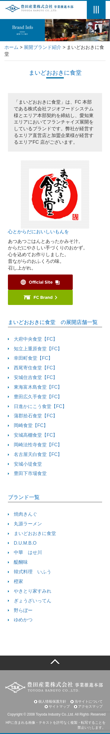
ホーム (11, 47)
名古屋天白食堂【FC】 (35, 454)
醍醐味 (18, 562)
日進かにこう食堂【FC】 (37, 406)
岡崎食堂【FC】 (28, 425)
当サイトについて (86, 701)
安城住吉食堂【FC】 (32, 377)
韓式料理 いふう (29, 571)
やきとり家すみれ (29, 591)
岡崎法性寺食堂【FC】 (35, 444)
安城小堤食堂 (25, 464)
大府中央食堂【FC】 (32, 339)
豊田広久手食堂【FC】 (35, 396)
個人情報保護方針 (50, 701)
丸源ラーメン (25, 523)
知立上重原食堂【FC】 (35, 348)
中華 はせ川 (25, 552)
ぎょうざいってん (29, 600)
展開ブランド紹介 (42, 47)
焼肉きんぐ (22, 514)
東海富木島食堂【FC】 (35, 387)
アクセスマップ (88, 706)
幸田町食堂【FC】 (30, 358)
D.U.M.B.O (22, 543)
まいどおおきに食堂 (32, 533)
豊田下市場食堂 (27, 473)
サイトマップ (57, 706)
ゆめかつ (20, 619)
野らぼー (20, 610)
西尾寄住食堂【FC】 (32, 367)
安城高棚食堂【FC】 (32, 435)
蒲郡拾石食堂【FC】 (32, 415)
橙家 (15, 581)
